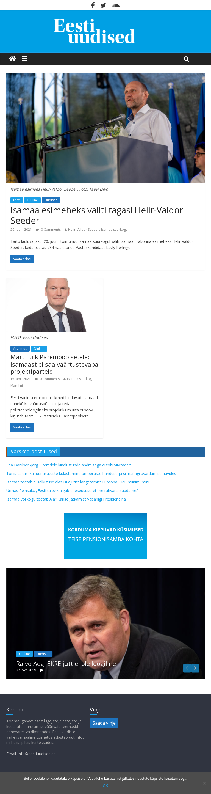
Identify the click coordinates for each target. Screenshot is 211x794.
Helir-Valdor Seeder (83, 229)
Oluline (32, 200)
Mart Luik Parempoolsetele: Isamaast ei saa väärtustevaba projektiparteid (54, 364)
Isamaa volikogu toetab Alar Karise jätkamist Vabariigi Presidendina (66, 499)
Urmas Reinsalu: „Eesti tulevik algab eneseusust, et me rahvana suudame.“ (72, 490)
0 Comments (48, 229)
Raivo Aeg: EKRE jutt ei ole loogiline (66, 663)
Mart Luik (17, 385)
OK (105, 786)
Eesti (16, 200)
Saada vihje (104, 723)
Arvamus (20, 348)
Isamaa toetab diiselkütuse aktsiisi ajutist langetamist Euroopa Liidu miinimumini (77, 482)
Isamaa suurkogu (114, 229)
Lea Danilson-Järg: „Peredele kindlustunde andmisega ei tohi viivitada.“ (68, 465)
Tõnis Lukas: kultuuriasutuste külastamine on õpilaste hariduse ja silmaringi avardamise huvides (91, 473)
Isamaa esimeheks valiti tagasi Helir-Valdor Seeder (96, 215)
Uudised (51, 200)
